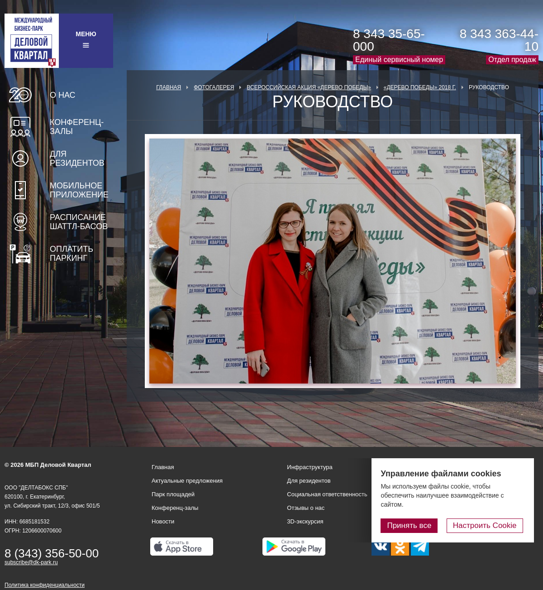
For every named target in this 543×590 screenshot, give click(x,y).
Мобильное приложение (79, 190)
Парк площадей (173, 494)
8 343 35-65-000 (389, 40)
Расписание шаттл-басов (79, 222)
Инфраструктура (309, 467)
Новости (163, 521)
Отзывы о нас (305, 507)
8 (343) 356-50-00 (52, 553)
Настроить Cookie (487, 525)
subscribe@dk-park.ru (31, 562)
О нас (63, 95)
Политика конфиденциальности (45, 585)
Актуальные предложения (187, 480)
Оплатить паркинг (71, 254)
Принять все (413, 525)
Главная (168, 87)
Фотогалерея (214, 87)
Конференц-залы (77, 127)
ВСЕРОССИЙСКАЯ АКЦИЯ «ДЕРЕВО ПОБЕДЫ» (309, 87)
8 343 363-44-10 (499, 40)
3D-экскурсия (305, 521)
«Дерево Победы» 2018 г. (420, 87)
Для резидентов (77, 158)
